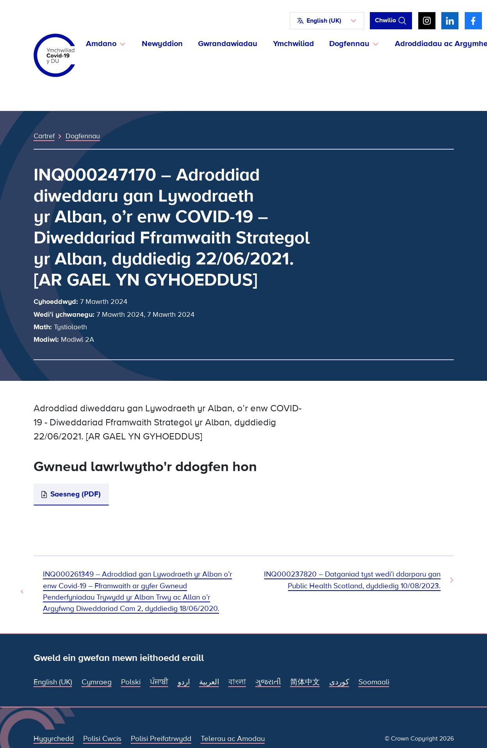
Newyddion (162, 43)
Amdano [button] (101, 43)
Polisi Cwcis (102, 738)
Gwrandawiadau (227, 43)
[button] (327, 20)
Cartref (44, 136)
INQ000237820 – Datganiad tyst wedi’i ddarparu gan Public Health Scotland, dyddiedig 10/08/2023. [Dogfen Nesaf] (352, 579)
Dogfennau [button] (349, 43)
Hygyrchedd (54, 738)
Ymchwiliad (293, 43)
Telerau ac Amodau (233, 738)
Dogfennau (83, 136)
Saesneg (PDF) (75, 494)
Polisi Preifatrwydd (161, 738)
